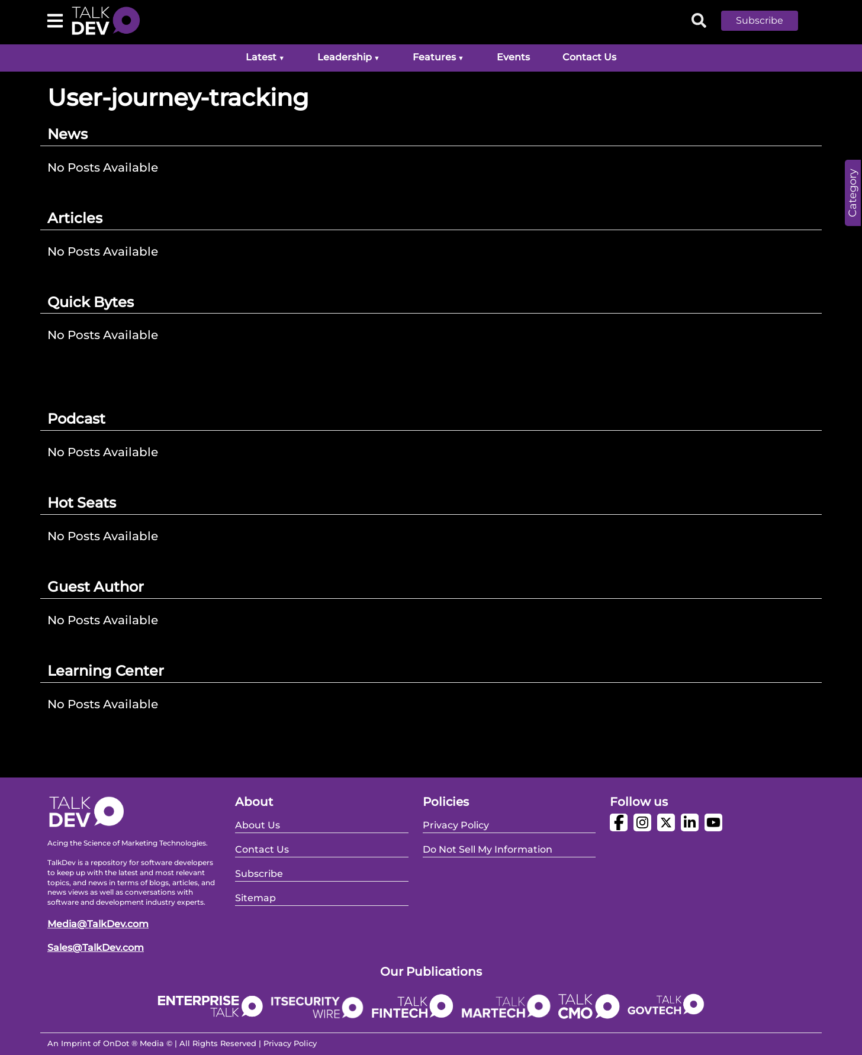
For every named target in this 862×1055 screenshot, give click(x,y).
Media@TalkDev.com (98, 924)
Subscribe (759, 20)
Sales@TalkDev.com (95, 947)
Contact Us (589, 57)
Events (513, 57)
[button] (768, 21)
